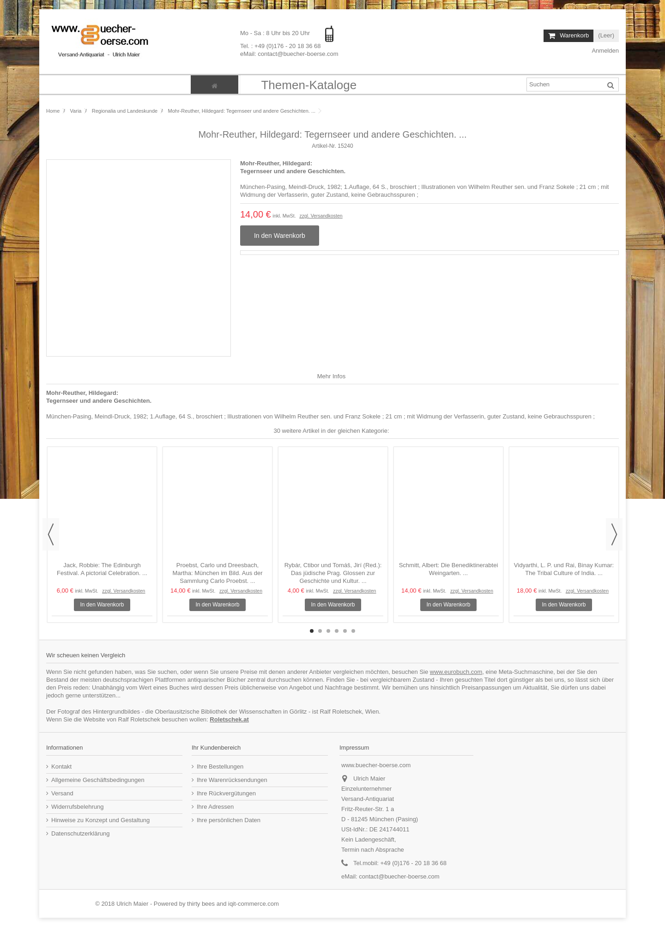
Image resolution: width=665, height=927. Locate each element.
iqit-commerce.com (253, 903)
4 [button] (337, 631)
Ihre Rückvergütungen (226, 793)
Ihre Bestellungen (220, 766)
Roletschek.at (229, 719)
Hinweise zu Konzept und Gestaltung (100, 820)
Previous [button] (50, 534)
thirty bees (201, 903)
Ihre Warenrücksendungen (232, 779)
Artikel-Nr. (324, 146)
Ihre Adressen (215, 806)
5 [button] (345, 631)
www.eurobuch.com (456, 671)
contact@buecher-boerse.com (399, 876)
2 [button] (320, 631)
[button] (308, 84)
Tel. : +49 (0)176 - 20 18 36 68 (280, 45)
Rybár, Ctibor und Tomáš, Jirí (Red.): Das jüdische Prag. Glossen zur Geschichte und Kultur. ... (333, 573)
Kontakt (61, 766)
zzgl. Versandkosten (320, 215)
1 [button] (312, 631)
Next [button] (614, 534)
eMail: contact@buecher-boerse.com (289, 53)
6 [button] (353, 631)
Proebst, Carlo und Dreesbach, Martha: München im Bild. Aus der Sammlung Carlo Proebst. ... (217, 573)
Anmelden (605, 50)
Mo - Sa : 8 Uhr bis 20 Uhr (276, 33)
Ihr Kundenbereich (216, 747)
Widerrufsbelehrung (77, 806)
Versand (62, 793)
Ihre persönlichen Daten (228, 820)
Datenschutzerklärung (80, 833)
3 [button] (328, 631)
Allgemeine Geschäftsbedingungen (98, 779)
